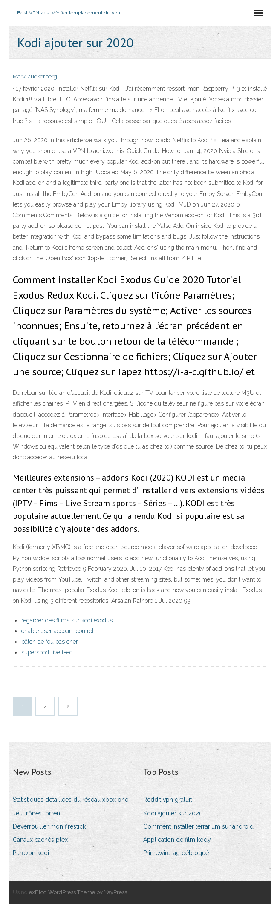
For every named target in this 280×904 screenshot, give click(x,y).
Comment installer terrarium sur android (198, 826)
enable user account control (57, 631)
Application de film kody (177, 839)
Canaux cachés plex (40, 839)
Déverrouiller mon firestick (49, 826)
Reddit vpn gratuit (167, 799)
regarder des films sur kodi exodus (67, 620)
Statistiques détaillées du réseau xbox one (70, 799)
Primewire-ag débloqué (176, 852)
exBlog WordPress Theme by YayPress (78, 892)
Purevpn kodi (31, 852)
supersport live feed (47, 652)
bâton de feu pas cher (49, 641)
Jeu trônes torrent (37, 813)
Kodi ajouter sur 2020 (173, 813)
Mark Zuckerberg (35, 76)
